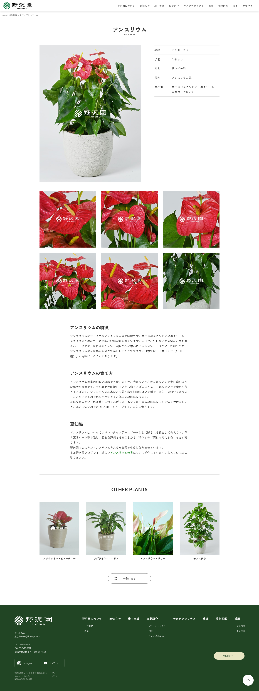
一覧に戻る (129, 578)
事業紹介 (174, 6)
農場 (210, 6)
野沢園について (126, 6)
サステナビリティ (194, 6)
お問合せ (247, 6)
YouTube (54, 663)
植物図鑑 (223, 6)
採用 (235, 6)
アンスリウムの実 (121, 452)
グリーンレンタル (157, 625)
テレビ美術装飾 (156, 636)
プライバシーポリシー (57, 674)
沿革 (86, 631)
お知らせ (145, 6)
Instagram (28, 663)
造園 (151, 631)
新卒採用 (240, 625)
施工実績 (159, 6)
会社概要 (88, 625)
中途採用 (240, 631)
